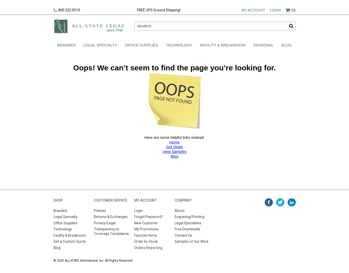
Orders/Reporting (148, 248)
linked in (291, 202)
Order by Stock (146, 241)
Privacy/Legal (105, 223)
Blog (286, 45)
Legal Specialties (188, 223)
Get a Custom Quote (69, 241)
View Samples (174, 151)
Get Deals (174, 147)
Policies (100, 211)
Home (174, 142)
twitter (280, 202)
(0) (290, 10)
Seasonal (263, 45)
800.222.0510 (66, 10)
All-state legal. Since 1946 (88, 26)
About (179, 211)
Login (275, 10)
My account (253, 10)
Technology (179, 45)
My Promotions (146, 229)
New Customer (146, 223)
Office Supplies (141, 45)
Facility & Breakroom (223, 45)
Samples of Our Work (191, 241)
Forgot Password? (148, 217)
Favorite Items (145, 235)
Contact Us (183, 235)
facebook (269, 202)
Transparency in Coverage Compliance (111, 231)
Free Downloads (187, 229)
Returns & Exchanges (111, 217)
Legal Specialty (100, 45)
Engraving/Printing (189, 217)
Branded (66, 45)
